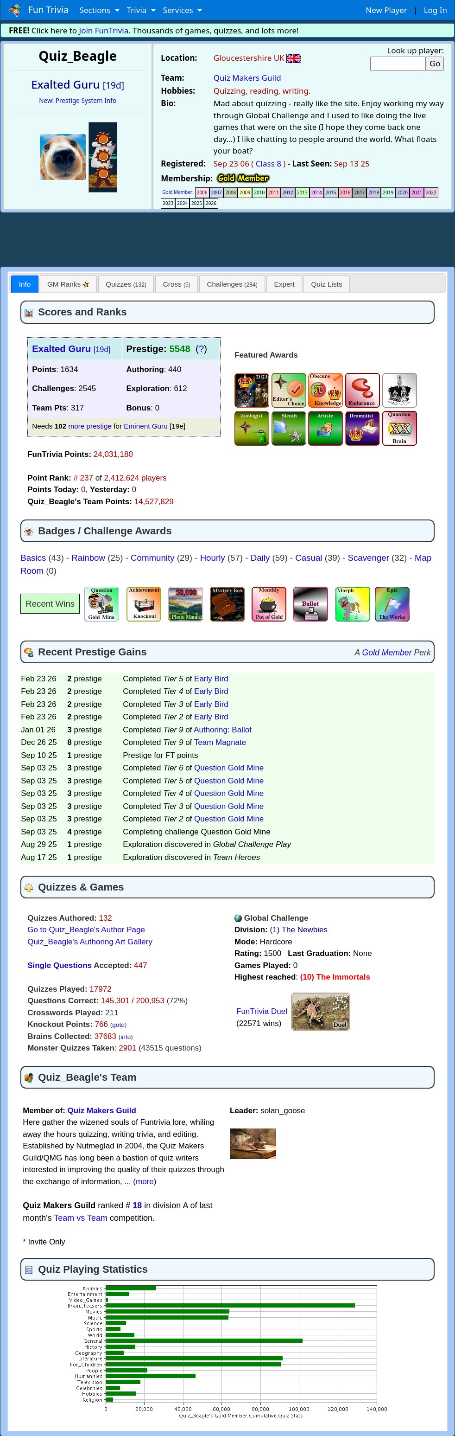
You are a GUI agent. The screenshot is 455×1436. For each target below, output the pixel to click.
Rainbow (89, 558)
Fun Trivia (38, 10)
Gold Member (177, 192)
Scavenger (370, 558)
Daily (261, 558)
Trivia (138, 10)
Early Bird (211, 678)
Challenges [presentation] (232, 284)
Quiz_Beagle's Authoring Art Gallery (89, 941)
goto (118, 1024)
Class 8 (268, 163)
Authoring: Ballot (223, 729)
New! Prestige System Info (77, 100)
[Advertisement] (227, 238)
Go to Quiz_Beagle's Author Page (86, 929)
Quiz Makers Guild (247, 77)
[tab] (24, 284)
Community (154, 558)
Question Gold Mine (229, 767)
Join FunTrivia (104, 30)
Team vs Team (80, 1218)
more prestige (90, 426)
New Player (386, 10)
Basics (34, 558)
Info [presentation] (25, 284)
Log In (435, 10)
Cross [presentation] (176, 284)
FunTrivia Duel (261, 1011)
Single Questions (59, 965)
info (125, 1036)
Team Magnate (220, 742)
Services (179, 10)
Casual (309, 558)
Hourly (214, 558)
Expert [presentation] (284, 284)
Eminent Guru (145, 426)
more (145, 1181)
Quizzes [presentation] (126, 284)
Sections (96, 10)
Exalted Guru (71, 349)
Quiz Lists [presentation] (326, 284)
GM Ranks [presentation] (68, 284)
